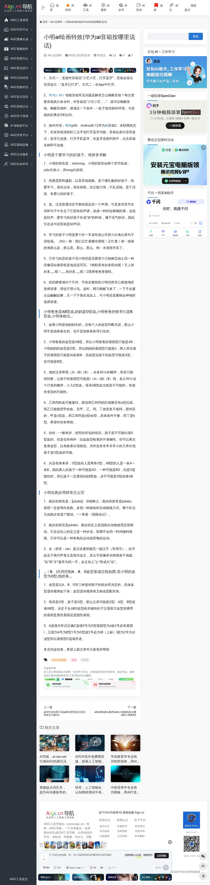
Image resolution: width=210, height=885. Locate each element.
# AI (74, 660)
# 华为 (84, 660)
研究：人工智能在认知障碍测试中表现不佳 (88, 790)
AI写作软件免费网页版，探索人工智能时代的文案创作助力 (90, 759)
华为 (52, 95)
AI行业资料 (56, 21)
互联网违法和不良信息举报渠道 (181, 871)
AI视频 (68, 836)
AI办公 (79, 836)
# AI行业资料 (59, 660)
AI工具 (47, 671)
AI (60, 95)
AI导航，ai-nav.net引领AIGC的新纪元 (53, 759)
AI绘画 (56, 836)
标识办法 (105, 826)
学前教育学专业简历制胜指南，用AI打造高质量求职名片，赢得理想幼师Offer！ (125, 759)
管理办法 (104, 820)
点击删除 (86, 675)
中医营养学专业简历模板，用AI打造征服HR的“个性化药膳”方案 (125, 790)
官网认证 (122, 820)
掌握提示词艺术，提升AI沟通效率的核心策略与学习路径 (54, 790)
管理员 (100, 55)
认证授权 (122, 836)
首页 (45, 21)
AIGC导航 (55, 828)
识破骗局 (105, 836)
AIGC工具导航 (71, 675)
